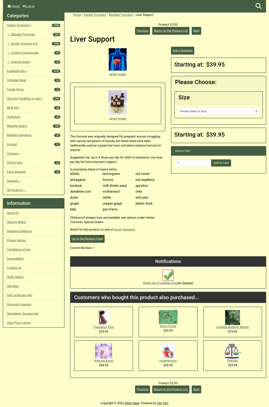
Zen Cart (162, 403)
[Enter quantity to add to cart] (193, 162)
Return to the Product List (171, 31)
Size (184, 97)
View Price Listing (19, 323)
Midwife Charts (33, 126)
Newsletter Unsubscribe (23, 313)
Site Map (13, 286)
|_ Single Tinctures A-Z (33, 43)
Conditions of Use (18, 249)
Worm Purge (168, 326)
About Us (13, 213)
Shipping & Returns (19, 231)
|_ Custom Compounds (33, 53)
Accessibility (15, 258)
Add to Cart (221, 163)
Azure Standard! (124, 229)
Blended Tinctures (121, 15)
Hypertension (168, 361)
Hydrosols (33, 117)
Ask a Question (183, 50)
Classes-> (13, 153)
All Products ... (16, 190)
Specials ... (14, 181)
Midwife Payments (33, 135)
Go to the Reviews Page (87, 238)
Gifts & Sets (33, 162)
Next (196, 31)
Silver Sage (132, 403)
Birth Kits (33, 108)
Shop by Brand (16, 222)
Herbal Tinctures (95, 15)
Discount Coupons (19, 304)
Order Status (15, 277)
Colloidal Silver (33, 80)
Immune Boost (103, 361)
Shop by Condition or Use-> (33, 98)
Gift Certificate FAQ (19, 295)
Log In (29, 6)
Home (13, 6)
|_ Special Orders (33, 62)
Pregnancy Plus (103, 327)
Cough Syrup (33, 89)
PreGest (232, 361)
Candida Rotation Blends (232, 327)
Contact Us (14, 268)
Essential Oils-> (33, 71)
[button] (258, 6)
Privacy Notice (16, 240)
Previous (142, 31)
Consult (33, 144)
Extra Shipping (33, 172)
